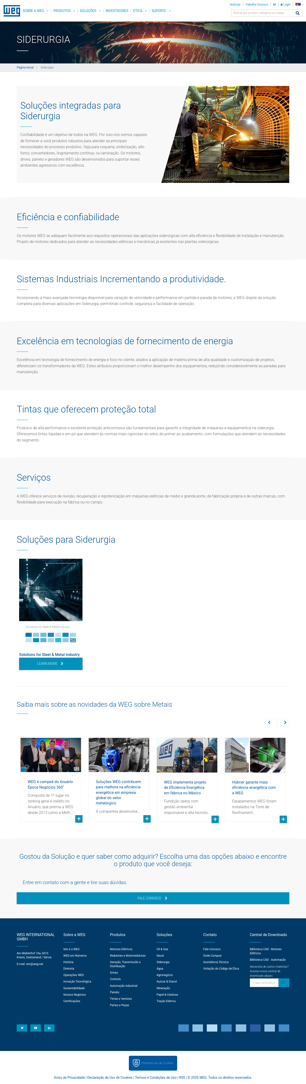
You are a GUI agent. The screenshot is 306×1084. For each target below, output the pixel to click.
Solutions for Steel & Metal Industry (49, 654)
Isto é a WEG (71, 948)
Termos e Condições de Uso (155, 1077)
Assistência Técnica (216, 961)
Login (285, 4)
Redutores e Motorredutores (128, 955)
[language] (299, 4)
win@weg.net (34, 963)
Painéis (114, 992)
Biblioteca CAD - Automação (268, 959)
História (68, 961)
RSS (182, 1077)
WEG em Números (75, 955)
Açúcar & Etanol (167, 981)
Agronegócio (165, 974)
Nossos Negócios (74, 994)
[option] (50, 614)
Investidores (117, 11)
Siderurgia (163, 961)
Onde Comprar (212, 955)
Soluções (88, 11)
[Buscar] (297, 13)
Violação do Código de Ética (221, 968)
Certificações (71, 1000)
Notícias (235, 4)
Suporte (159, 11)
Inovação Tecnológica (77, 981)
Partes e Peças (119, 1004)
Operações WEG (73, 974)
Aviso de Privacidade (69, 1077)
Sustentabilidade (74, 987)
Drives (114, 972)
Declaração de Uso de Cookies (109, 1077)
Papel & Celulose (167, 994)
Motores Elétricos (121, 948)
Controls (115, 978)
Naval (160, 955)
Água (160, 968)
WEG (10, 11)
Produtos (61, 11)
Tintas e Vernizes (121, 998)
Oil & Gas (162, 948)
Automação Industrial (123, 985)
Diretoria (68, 968)
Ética (137, 11)
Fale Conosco (152, 898)
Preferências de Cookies (157, 1062)
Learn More (50, 664)
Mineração (163, 987)
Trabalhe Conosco (256, 4)
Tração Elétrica (166, 1000)
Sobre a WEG (33, 11)
